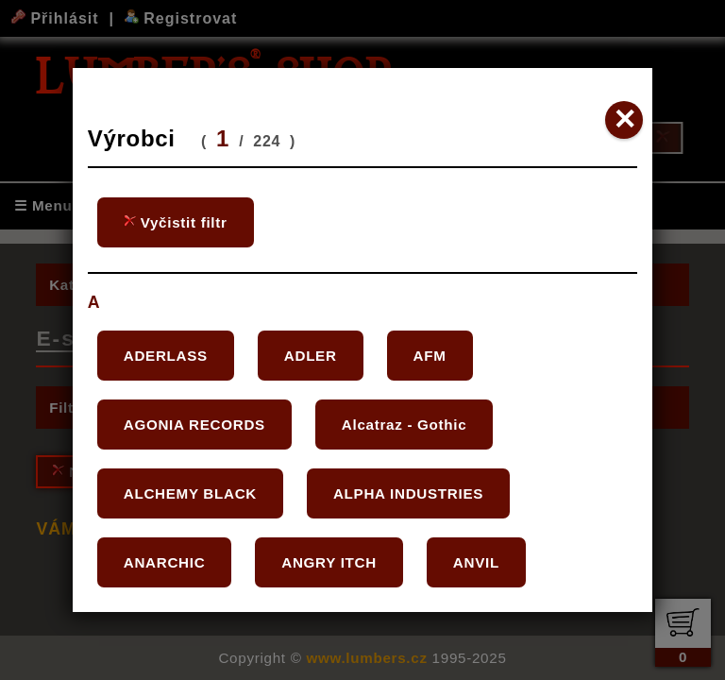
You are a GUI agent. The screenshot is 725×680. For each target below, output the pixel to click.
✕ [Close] (624, 119)
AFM (430, 356)
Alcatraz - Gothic (404, 424)
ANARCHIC (165, 562)
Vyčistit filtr (176, 222)
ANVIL (476, 562)
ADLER (310, 356)
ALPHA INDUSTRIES (408, 493)
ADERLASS (166, 356)
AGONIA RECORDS (194, 424)
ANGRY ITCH (329, 562)
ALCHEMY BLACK (190, 493)
